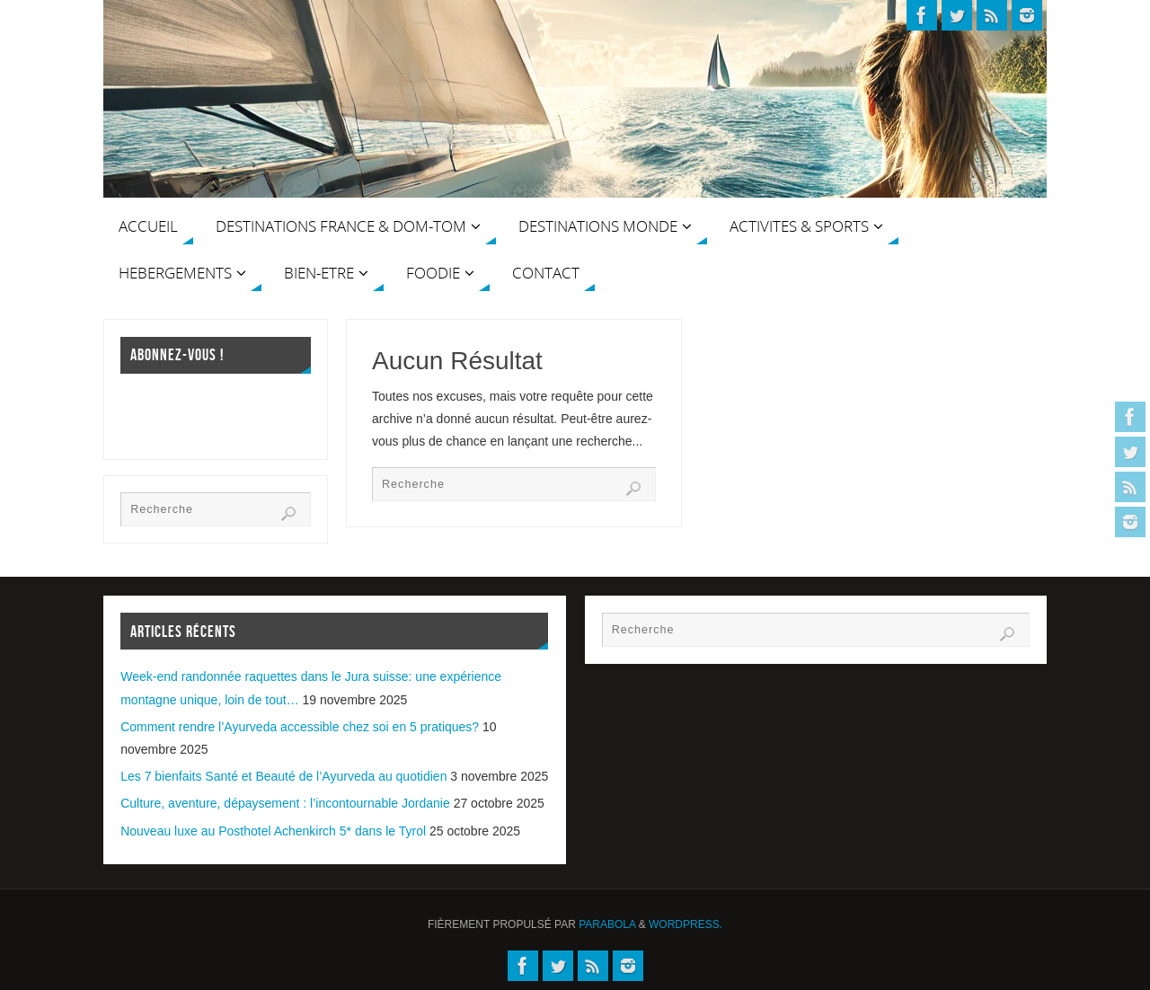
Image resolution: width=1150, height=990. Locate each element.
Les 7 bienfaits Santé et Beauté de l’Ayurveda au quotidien (283, 776)
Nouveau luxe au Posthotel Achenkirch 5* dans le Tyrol (273, 831)
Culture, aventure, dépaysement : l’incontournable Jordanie (285, 803)
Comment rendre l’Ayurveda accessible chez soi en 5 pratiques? (299, 727)
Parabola (607, 924)
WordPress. (685, 924)
